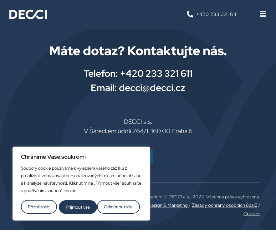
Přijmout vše (123, 207)
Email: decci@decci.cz (138, 87)
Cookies (251, 214)
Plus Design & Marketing (163, 205)
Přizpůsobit (39, 207)
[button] (262, 14)
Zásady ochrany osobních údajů (224, 205)
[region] (81, 184)
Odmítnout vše (80, 207)
